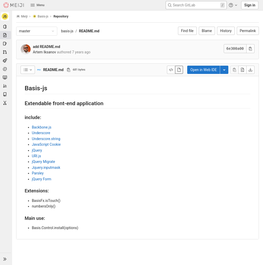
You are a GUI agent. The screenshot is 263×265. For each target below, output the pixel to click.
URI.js (36, 156)
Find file (187, 31)
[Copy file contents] (234, 70)
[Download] (250, 70)
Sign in (249, 5)
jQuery (37, 150)
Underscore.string (46, 139)
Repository (61, 16)
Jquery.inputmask (46, 167)
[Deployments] (6, 69)
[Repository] (6, 35)
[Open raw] (242, 70)
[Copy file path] (69, 70)
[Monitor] (6, 77)
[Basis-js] (6, 16)
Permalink (248, 31)
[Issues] (6, 44)
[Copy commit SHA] (250, 48)
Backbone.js (42, 127)
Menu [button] (37, 5)
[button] (6, 259)
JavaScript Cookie (46, 144)
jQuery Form (42, 179)
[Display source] (171, 70)
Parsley (38, 173)
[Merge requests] (6, 52)
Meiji (22, 16)
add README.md (46, 47)
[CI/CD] (6, 60)
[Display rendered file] (179, 70)
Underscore (41, 133)
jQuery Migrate (43, 162)
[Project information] (6, 27)
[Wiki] (6, 94)
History (226, 31)
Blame (207, 31)
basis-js (67, 31)
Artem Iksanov (44, 52)
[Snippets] (6, 103)
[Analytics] (6, 86)
